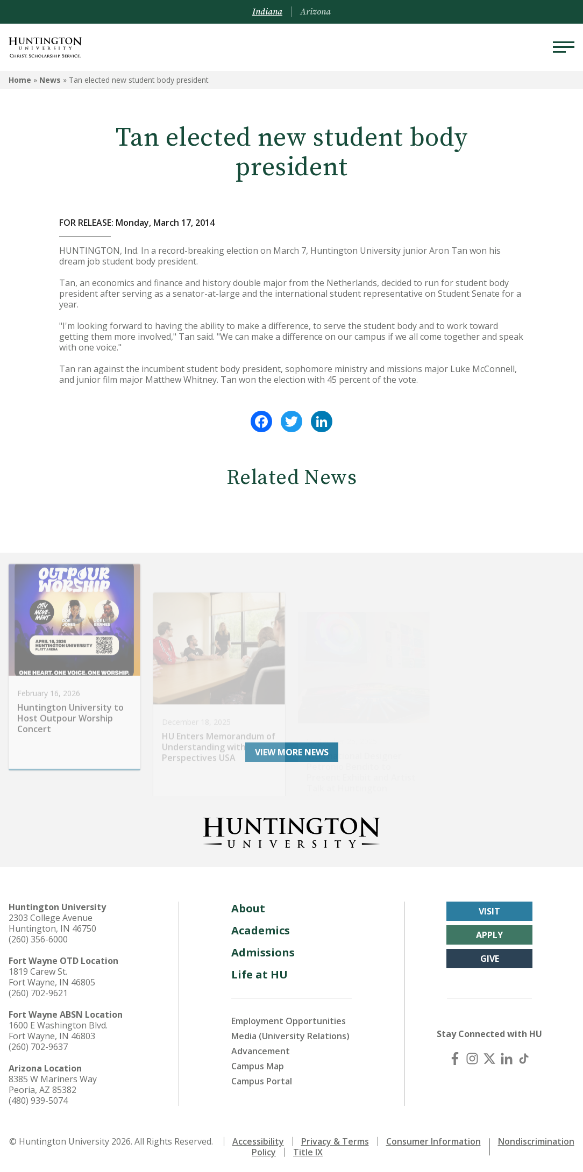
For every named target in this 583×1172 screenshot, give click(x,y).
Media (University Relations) (290, 1033)
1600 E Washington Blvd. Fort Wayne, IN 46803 (58, 1028)
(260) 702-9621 (38, 990)
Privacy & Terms (335, 1139)
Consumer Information (433, 1139)
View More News (292, 749)
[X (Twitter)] (489, 1055)
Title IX (308, 1149)
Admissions (263, 949)
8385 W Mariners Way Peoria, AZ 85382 (53, 1081)
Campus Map (257, 1063)
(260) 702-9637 (38, 1044)
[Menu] (564, 47)
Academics (260, 927)
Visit (489, 908)
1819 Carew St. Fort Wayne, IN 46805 (52, 974)
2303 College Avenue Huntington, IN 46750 (52, 920)
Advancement (260, 1048)
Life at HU (259, 971)
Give (489, 956)
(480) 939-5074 (38, 1098)
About (248, 905)
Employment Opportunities (288, 1018)
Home (20, 80)
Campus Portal (261, 1078)
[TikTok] (523, 1055)
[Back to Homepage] (291, 828)
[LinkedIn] (506, 1055)
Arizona (315, 11)
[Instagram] (472, 1055)
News (50, 80)
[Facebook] (455, 1055)
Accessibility (258, 1139)
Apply (489, 932)
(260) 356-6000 (38, 936)
